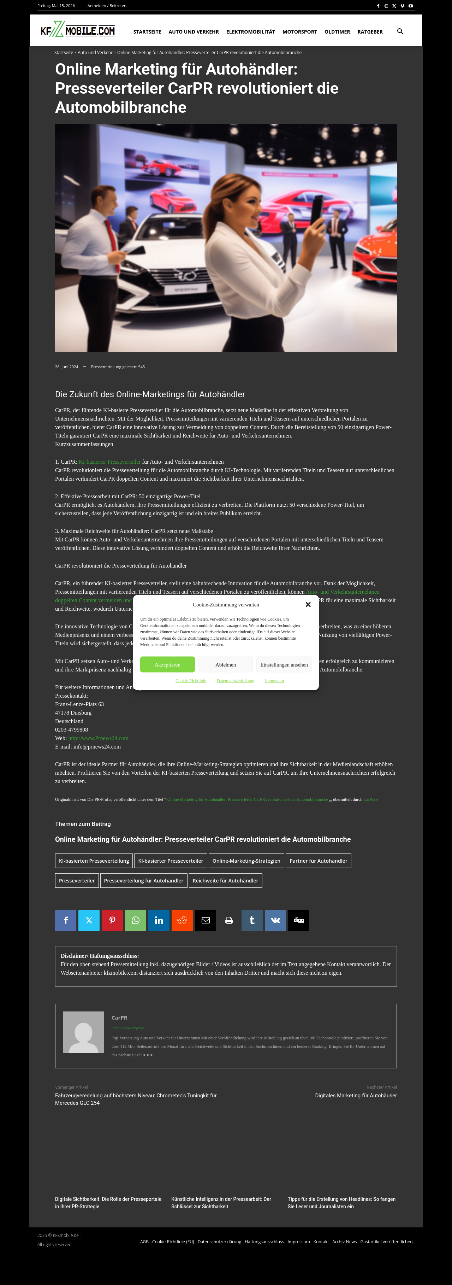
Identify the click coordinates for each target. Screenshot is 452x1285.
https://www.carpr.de (128, 1028)
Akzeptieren (167, 664)
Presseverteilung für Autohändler (144, 880)
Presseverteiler (77, 880)
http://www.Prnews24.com (98, 738)
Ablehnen (225, 664)
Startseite (63, 52)
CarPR (119, 1017)
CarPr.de (370, 799)
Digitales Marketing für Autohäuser (356, 1095)
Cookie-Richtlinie (191, 680)
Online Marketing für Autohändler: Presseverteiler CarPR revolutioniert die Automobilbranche (247, 799)
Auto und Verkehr (95, 52)
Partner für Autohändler (318, 860)
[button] (308, 604)
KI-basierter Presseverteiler (110, 462)
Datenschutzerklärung (235, 680)
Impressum (274, 680)
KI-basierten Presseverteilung (94, 860)
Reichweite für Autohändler (225, 880)
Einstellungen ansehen (284, 664)
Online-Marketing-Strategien (247, 860)
